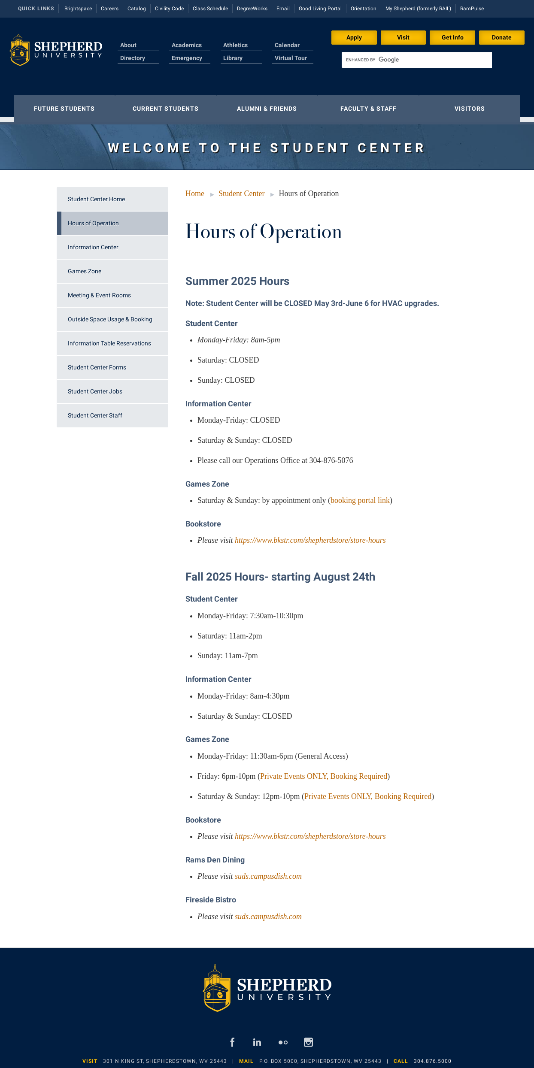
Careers (109, 9)
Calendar (287, 45)
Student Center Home (96, 194)
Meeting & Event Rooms (99, 290)
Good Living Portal (320, 9)
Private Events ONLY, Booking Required (323, 772)
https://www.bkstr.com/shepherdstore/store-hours (310, 536)
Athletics (235, 45)
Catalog (136, 9)
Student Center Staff (95, 411)
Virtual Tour (291, 57)
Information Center (93, 242)
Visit (403, 37)
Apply (354, 37)
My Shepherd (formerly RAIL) (418, 9)
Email (283, 9)
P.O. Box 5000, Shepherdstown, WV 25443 (320, 1057)
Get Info (453, 37)
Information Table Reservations (109, 339)
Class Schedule (210, 9)
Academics (187, 45)
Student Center (241, 189)
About (128, 45)
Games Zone (84, 266)
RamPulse (472, 9)
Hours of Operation (93, 218)
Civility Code (169, 9)
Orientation (363, 9)
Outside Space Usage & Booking (110, 315)
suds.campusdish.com (268, 872)
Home (194, 189)
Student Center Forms (97, 363)
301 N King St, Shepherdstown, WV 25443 (165, 1057)
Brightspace (78, 9)
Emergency (187, 57)
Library (233, 57)
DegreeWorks (252, 9)
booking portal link (360, 496)
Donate (502, 37)
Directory (132, 57)
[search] (417, 60)
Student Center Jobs (95, 387)
